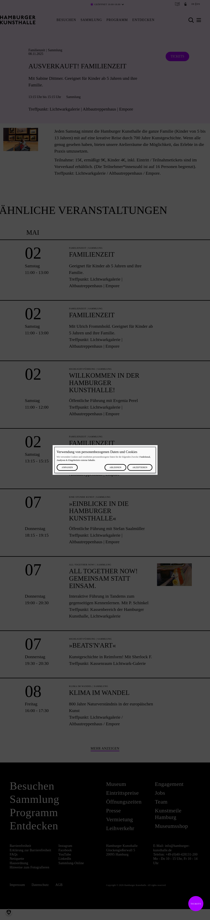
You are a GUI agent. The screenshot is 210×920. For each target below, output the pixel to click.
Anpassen (67, 467)
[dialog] (105, 460)
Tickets (194, 903)
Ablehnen (115, 467)
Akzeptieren (139, 467)
